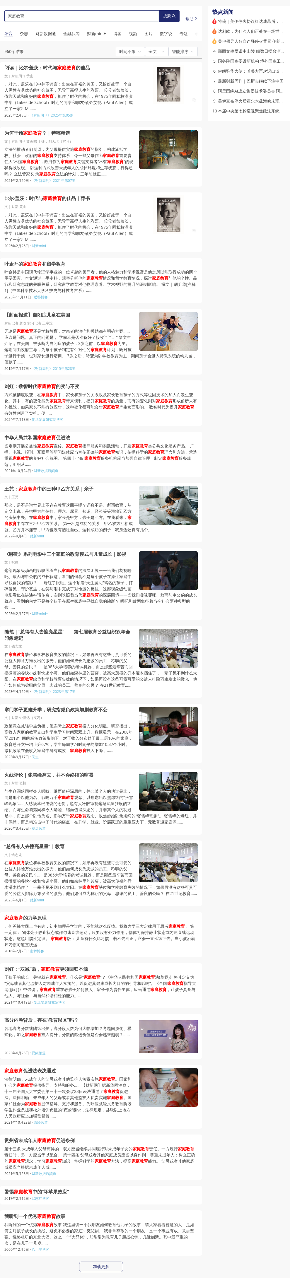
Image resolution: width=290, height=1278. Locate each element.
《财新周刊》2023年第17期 (53, 691)
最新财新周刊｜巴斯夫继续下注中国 (251, 81)
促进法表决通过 (30, 1071)
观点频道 (39, 828)
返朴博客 (41, 297)
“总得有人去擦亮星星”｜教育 (34, 846)
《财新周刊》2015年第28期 (53, 368)
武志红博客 (40, 1198)
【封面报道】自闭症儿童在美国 (37, 315)
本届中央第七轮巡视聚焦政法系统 (248, 111)
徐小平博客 (40, 1249)
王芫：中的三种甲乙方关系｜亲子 (48, 489)
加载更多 (101, 1266)
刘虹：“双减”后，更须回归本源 (46, 969)
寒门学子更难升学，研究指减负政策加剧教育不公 (56, 710)
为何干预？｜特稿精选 (37, 133)
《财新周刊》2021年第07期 (53, 180)
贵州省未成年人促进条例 (39, 1140)
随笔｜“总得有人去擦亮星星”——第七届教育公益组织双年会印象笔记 (67, 635)
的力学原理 (25, 918)
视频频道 (39, 1052)
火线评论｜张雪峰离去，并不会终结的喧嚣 (48, 775)
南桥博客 (37, 951)
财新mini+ (40, 245)
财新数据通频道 (46, 470)
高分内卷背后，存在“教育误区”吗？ (41, 1020)
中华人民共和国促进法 (37, 438)
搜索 (169, 16)
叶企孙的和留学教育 (34, 264)
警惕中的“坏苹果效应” (36, 1192)
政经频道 (41, 1122)
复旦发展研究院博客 (47, 419)
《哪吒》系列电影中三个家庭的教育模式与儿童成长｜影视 (65, 554)
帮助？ (191, 18)
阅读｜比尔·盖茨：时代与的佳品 (47, 68)
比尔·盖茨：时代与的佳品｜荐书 (47, 198)
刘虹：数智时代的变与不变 (41, 386)
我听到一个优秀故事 (34, 1216)
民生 (35, 756)
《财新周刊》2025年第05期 (52, 115)
